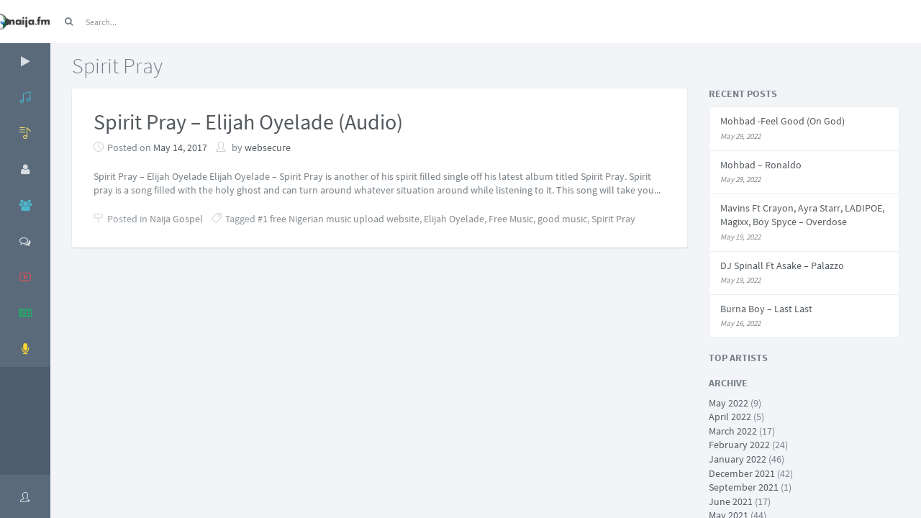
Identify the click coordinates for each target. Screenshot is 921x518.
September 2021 (744, 487)
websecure (268, 147)
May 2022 (728, 402)
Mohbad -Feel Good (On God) (782, 120)
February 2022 (739, 444)
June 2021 (731, 501)
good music (562, 218)
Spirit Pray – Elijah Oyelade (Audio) (248, 121)
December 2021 (742, 473)
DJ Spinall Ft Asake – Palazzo (782, 265)
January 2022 (737, 459)
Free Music (511, 218)
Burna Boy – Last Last (766, 308)
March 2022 (733, 430)
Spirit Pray (613, 218)
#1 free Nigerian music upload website (338, 218)
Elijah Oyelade (454, 218)
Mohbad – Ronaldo (761, 164)
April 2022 (730, 416)
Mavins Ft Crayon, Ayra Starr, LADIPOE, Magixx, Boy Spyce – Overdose (802, 215)
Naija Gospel (176, 218)
